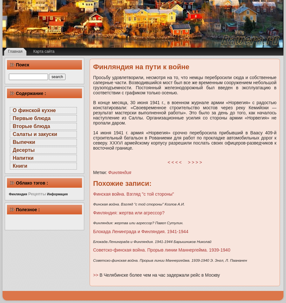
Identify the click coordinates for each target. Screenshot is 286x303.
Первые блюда (32, 118)
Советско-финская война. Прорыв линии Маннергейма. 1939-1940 (161, 249)
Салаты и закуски (35, 134)
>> (96, 275)
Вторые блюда (31, 126)
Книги (20, 166)
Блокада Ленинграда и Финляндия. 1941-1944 (140, 231)
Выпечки (24, 142)
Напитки (23, 158)
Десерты (24, 150)
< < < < (174, 162)
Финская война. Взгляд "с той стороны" (133, 194)
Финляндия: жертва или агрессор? (129, 212)
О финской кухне (34, 110)
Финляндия (119, 172)
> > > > (194, 162)
